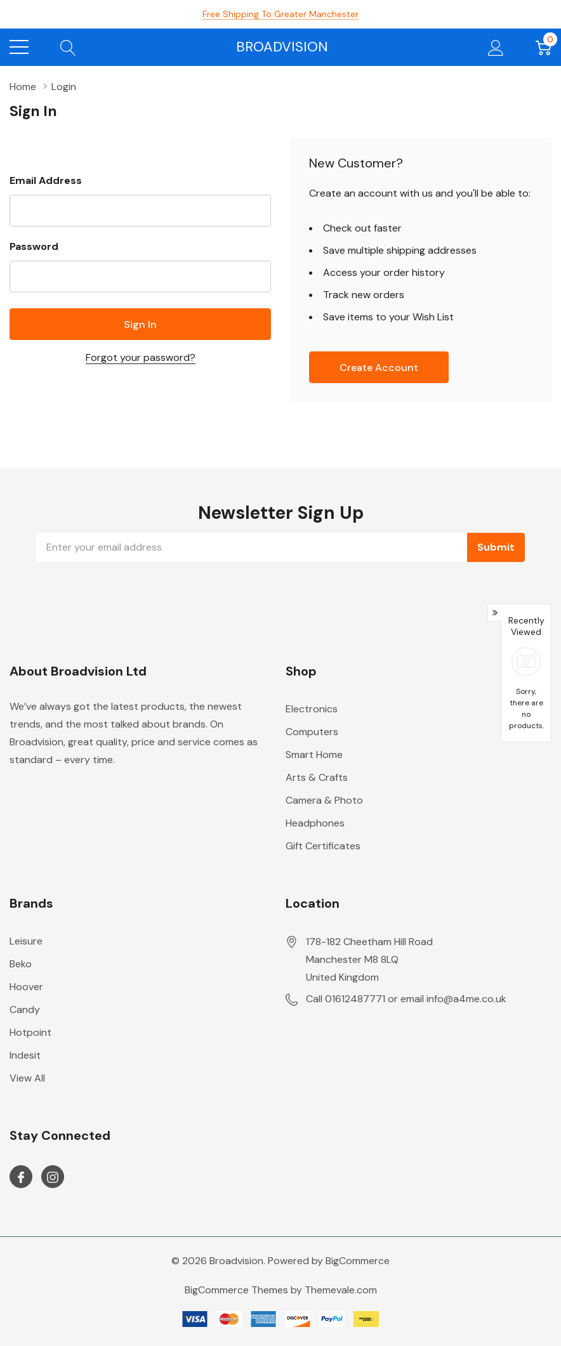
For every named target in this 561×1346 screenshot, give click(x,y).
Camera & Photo (324, 800)
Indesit (25, 1055)
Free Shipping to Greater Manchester (280, 14)
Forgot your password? (140, 357)
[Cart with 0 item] (543, 47)
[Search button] (68, 47)
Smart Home (314, 754)
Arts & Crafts (317, 777)
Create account (379, 367)
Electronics (312, 708)
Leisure (26, 941)
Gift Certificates (323, 846)
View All (27, 1078)
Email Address (46, 180)
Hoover (26, 986)
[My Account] (496, 47)
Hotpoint (30, 1032)
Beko (21, 963)
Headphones (315, 823)
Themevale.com (341, 1290)
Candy (25, 1009)
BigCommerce (358, 1260)
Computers (312, 731)
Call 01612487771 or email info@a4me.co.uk (406, 998)
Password (34, 246)
